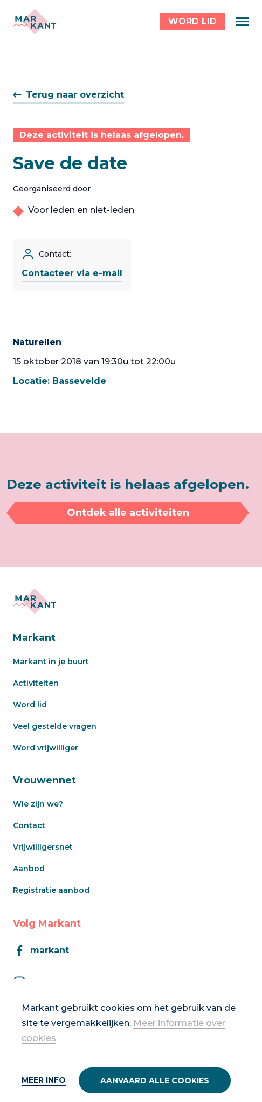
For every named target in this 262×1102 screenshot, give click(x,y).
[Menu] (242, 21)
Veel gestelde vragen (54, 726)
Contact (29, 825)
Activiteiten (36, 683)
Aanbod (29, 868)
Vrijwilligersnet (43, 847)
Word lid (30, 705)
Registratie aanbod (51, 890)
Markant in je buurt (51, 661)
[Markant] (34, 22)
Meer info (44, 1080)
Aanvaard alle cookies (154, 1080)
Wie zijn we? (38, 804)
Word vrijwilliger (45, 748)
